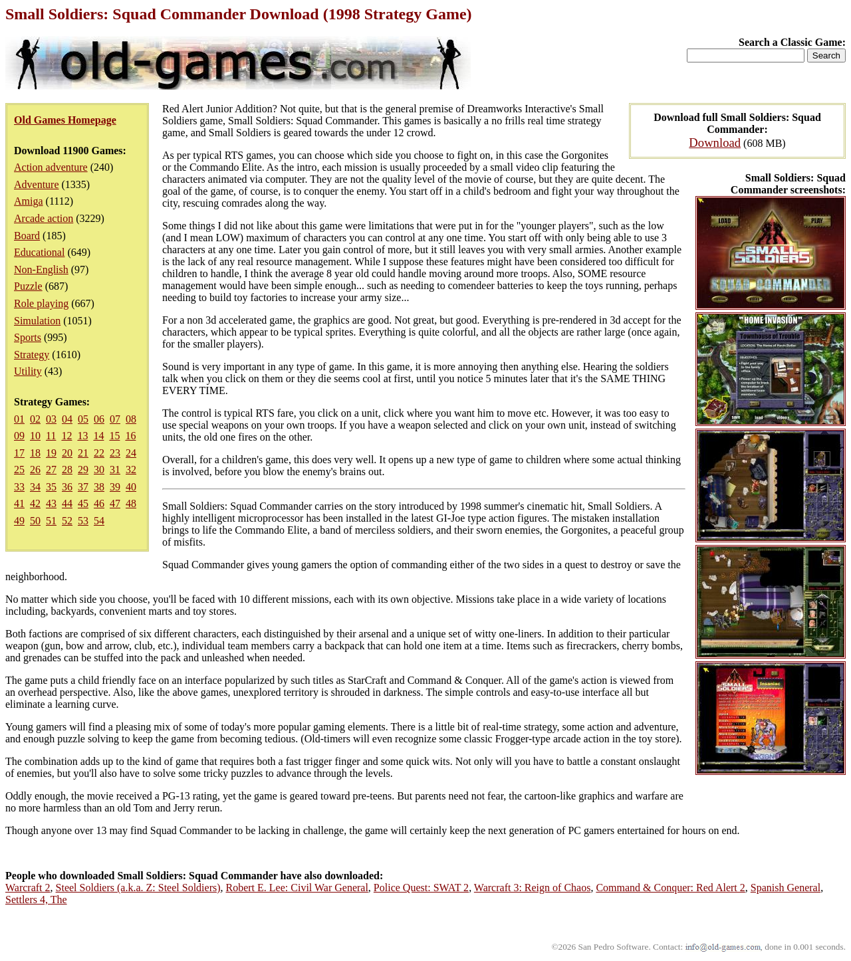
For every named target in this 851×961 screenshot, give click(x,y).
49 (19, 520)
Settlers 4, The (36, 899)
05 (83, 419)
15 (114, 435)
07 (115, 419)
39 (115, 486)
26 (35, 469)
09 (19, 435)
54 (99, 520)
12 (66, 435)
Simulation (37, 320)
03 (51, 419)
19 (51, 453)
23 (115, 453)
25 (19, 469)
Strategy (31, 354)
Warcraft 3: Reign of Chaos (532, 887)
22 (99, 453)
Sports (27, 337)
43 (51, 503)
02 (35, 419)
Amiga (28, 201)
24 (131, 453)
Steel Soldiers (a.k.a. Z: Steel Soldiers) (138, 887)
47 (115, 503)
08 (131, 419)
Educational (39, 252)
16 (130, 435)
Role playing (41, 303)
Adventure (36, 184)
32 (131, 469)
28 (67, 469)
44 (67, 503)
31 (115, 469)
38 (99, 486)
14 (98, 435)
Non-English (41, 269)
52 (67, 520)
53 (83, 520)
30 (99, 469)
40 (131, 486)
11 (51, 435)
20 (67, 453)
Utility (28, 371)
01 (19, 419)
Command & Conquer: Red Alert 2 (670, 887)
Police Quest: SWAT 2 (421, 887)
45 (83, 503)
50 (35, 520)
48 (131, 503)
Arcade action (43, 218)
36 (67, 486)
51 (51, 520)
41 (19, 503)
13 (82, 435)
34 (35, 486)
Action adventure (51, 167)
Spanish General (785, 887)
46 (99, 503)
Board (27, 235)
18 (35, 453)
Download (715, 143)
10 (35, 435)
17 (19, 453)
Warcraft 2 (28, 887)
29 (83, 469)
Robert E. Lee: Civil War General (297, 887)
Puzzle (28, 286)
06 (99, 419)
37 (83, 486)
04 (67, 419)
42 (35, 503)
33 (19, 486)
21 (83, 453)
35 (51, 486)
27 (51, 469)
